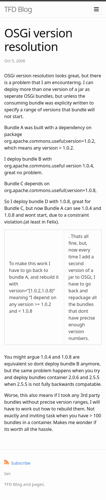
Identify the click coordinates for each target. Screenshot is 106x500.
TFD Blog (18, 9)
